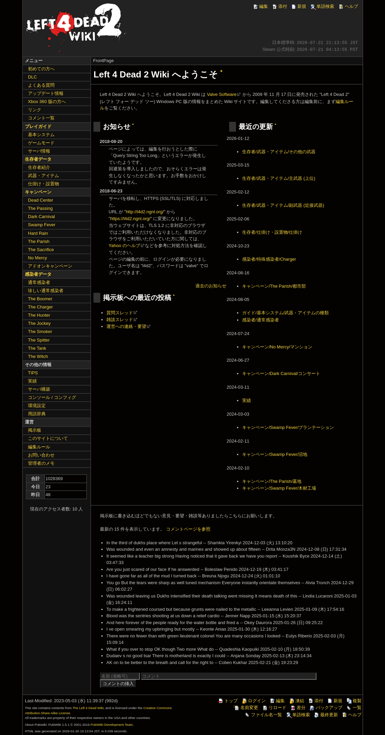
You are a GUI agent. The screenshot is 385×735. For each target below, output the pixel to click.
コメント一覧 (41, 117)
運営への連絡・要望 (126, 326)
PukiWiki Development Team (112, 724)
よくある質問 (41, 85)
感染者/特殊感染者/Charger (269, 259)
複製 (353, 700)
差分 (298, 707)
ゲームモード (41, 142)
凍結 (296, 700)
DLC (32, 77)
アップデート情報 (45, 93)
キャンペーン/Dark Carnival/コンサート (281, 373)
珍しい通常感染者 (45, 290)
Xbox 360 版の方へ (47, 101)
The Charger (40, 306)
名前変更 (246, 707)
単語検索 (322, 6)
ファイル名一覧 (263, 714)
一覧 (353, 707)
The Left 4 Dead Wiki (88, 708)
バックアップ (325, 707)
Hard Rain (38, 233)
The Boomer (40, 298)
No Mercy (37, 257)
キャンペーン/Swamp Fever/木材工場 (279, 488)
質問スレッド (119, 312)
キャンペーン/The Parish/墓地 (271, 481)
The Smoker (40, 331)
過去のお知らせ (210, 285)
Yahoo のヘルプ (124, 245)
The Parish (38, 241)
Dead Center (40, 200)
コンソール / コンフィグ (52, 397)
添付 (279, 6)
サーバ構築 (39, 389)
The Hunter (39, 315)
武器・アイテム (43, 175)
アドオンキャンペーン (50, 266)
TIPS (33, 372)
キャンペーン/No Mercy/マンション (277, 346)
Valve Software (221, 94)
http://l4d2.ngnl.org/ (145, 211)
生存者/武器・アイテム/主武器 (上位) (278, 178)
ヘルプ (348, 6)
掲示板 (34, 430)
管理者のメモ (41, 463)
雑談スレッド (119, 319)
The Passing (40, 208)
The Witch (38, 356)
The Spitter (39, 340)
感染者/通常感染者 (260, 319)
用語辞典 (37, 413)
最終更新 (325, 714)
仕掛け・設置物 (43, 183)
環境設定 (37, 405)
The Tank (37, 348)
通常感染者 (39, 282)
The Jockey (39, 323)
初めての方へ (41, 68)
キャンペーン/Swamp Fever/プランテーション (288, 427)
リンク (34, 109)
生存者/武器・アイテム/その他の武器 (278, 151)
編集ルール (39, 446)
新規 (298, 6)
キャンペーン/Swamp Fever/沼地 (274, 454)
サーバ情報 (39, 151)
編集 (260, 6)
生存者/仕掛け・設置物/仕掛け (272, 232)
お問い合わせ (41, 455)
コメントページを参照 (188, 529)
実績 (246, 400)
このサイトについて (48, 438)
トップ (228, 700)
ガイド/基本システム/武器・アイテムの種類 (285, 312)
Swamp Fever (41, 224)
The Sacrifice (41, 249)
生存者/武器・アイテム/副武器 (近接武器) (283, 205)
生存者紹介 (39, 167)
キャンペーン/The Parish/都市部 (274, 286)
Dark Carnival (41, 216)
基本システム (41, 134)
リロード (274, 707)
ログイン (253, 700)
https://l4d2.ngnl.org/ (130, 218)
